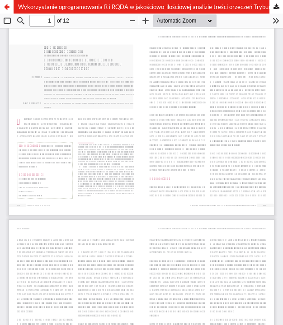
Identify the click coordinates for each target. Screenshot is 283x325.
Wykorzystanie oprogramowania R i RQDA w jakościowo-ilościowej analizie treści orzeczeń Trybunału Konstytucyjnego (150, 6)
